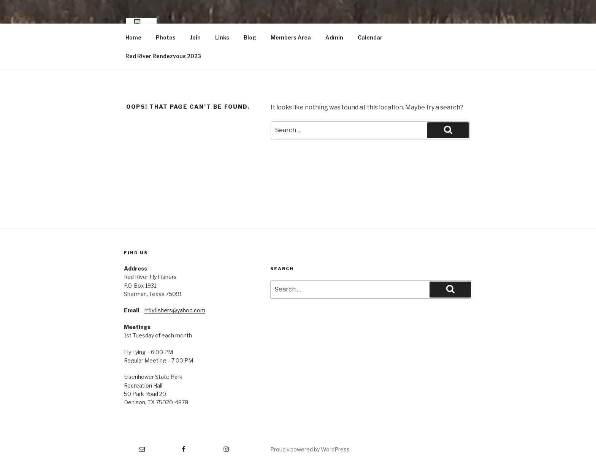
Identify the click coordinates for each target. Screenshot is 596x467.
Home (133, 37)
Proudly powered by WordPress (310, 449)
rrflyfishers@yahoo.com (174, 310)
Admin (334, 37)
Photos (166, 37)
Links (222, 37)
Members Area (291, 37)
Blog (250, 37)
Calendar (370, 37)
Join (195, 37)
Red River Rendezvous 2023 (163, 56)
